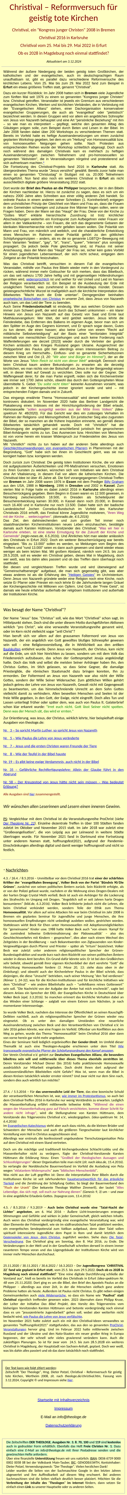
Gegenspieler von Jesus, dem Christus (31, 1237)
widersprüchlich (37, 279)
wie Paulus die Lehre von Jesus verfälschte (52, 1316)
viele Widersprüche (52, 1295)
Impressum (63, 1408)
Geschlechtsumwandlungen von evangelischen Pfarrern (45, 448)
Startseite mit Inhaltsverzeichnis (63, 1400)
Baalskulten (12, 649)
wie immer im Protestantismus (84, 1096)
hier (32, 794)
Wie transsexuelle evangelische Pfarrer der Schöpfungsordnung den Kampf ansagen (63, 1048)
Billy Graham (114, 482)
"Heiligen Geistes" (81, 575)
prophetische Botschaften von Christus (32, 299)
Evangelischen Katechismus (27, 1125)
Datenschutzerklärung (63, 1425)
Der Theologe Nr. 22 (19, 823)
